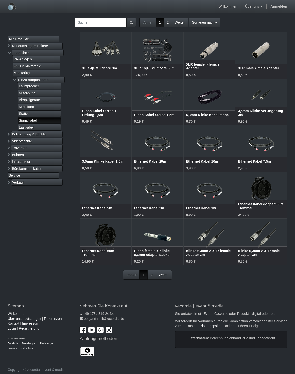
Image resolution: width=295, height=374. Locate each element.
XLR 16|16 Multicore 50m (154, 68)
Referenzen (53, 319)
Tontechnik (21, 53)
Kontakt (13, 323)
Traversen (19, 148)
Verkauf (18, 182)
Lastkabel (26, 127)
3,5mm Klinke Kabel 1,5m (102, 161)
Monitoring (22, 73)
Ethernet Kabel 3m (149, 208)
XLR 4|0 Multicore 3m (99, 68)
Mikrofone (26, 107)
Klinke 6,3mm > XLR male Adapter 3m (259, 252)
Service (14, 175)
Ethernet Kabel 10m (202, 161)
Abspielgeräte (29, 100)
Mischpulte (27, 93)
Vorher (148, 22)
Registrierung (29, 328)
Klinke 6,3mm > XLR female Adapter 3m (208, 252)
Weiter (180, 22)
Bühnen (18, 155)
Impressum (30, 323)
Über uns (15, 319)
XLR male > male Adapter (258, 68)
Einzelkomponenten (33, 80)
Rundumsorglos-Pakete (30, 46)
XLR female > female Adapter (203, 66)
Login (12, 328)
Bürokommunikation (27, 169)
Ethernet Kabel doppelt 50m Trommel (260, 206)
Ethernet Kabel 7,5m (254, 161)
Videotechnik (22, 141)
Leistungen (32, 319)
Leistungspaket (209, 326)
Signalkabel (28, 120)
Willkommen (17, 314)
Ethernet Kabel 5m (97, 208)
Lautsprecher (29, 86)
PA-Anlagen (23, 59)
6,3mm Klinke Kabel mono (207, 115)
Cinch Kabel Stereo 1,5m (154, 115)
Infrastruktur (21, 162)
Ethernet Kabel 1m (201, 208)
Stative (24, 114)
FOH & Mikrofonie (27, 66)
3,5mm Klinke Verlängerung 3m (260, 113)
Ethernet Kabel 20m (150, 161)
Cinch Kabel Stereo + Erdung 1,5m (99, 113)
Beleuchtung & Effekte (29, 134)
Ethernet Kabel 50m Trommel (98, 252)
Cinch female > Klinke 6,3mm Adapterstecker (152, 252)
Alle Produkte (19, 39)
